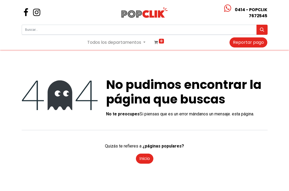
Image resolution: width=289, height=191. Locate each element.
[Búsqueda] (262, 30)
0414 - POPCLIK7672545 (251, 13)
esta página (242, 113)
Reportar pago (248, 42)
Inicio (144, 158)
